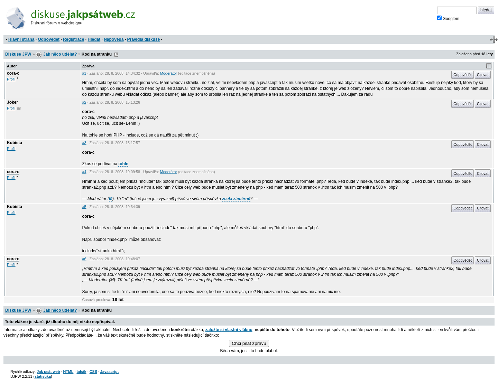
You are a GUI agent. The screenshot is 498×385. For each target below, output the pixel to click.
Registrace (73, 39)
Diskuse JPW (18, 54)
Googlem (448, 18)
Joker (12, 102)
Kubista (14, 142)
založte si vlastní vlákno (228, 329)
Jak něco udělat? (60, 54)
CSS (93, 371)
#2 (84, 102)
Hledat (93, 39)
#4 (84, 172)
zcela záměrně (236, 198)
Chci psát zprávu (249, 343)
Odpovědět (48, 39)
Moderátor (168, 73)
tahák (81, 371)
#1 (84, 73)
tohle (123, 163)
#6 (84, 259)
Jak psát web (48, 371)
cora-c (13, 73)
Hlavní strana (21, 39)
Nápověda (113, 39)
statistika (43, 376)
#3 (84, 143)
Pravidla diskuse (143, 39)
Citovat (483, 75)
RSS (116, 55)
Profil (11, 79)
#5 (84, 207)
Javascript (109, 371)
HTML (68, 371)
